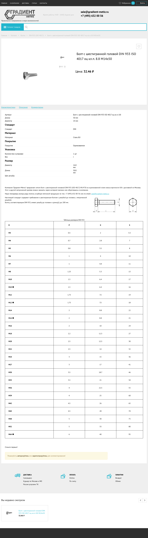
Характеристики (8, 107)
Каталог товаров (13, 27)
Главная (4, 3)
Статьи (34, 3)
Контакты (43, 3)
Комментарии (37, 107)
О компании (14, 3)
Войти (142, 3)
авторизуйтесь (23, 456)
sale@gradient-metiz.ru (95, 12)
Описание (23, 107)
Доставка (25, 3)
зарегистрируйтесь (39, 456)
